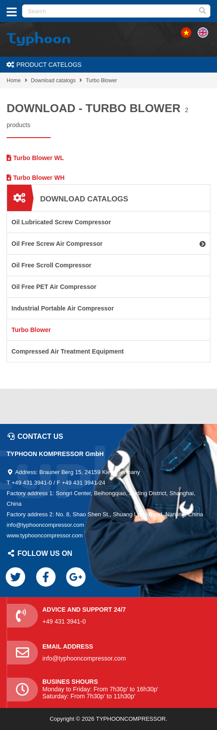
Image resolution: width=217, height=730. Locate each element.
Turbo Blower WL (35, 157)
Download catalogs (53, 80)
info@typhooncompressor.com (84, 658)
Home (14, 80)
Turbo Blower (101, 80)
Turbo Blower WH (35, 177)
